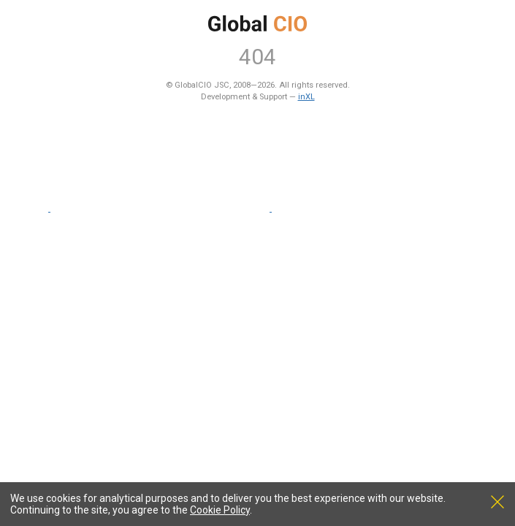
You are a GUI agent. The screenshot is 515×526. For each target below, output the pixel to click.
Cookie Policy (220, 510)
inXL (306, 97)
